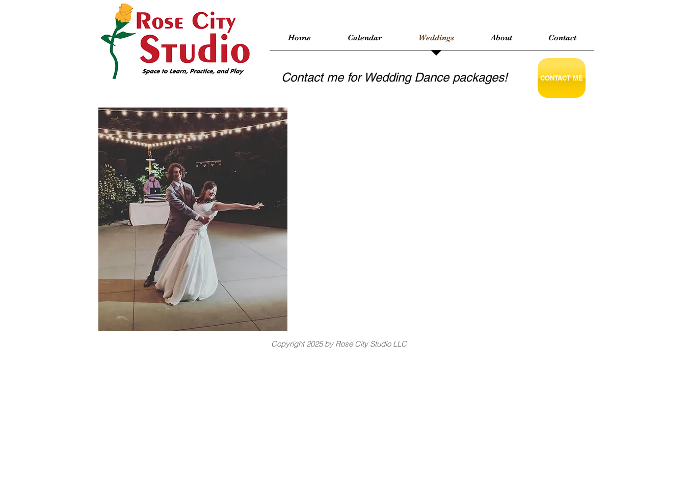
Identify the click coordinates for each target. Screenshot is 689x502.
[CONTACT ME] (562, 78)
